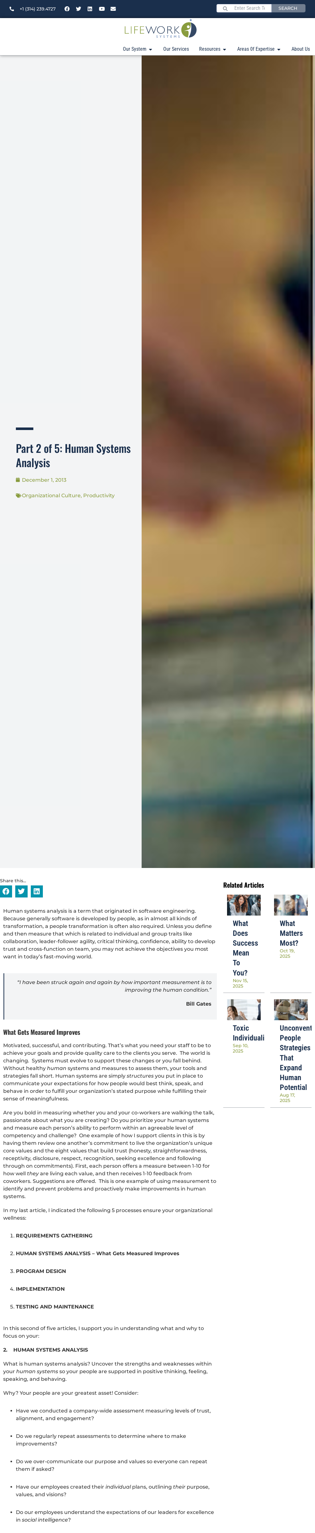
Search (287, 8)
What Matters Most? (291, 933)
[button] (6, 891)
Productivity (99, 496)
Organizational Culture (51, 496)
